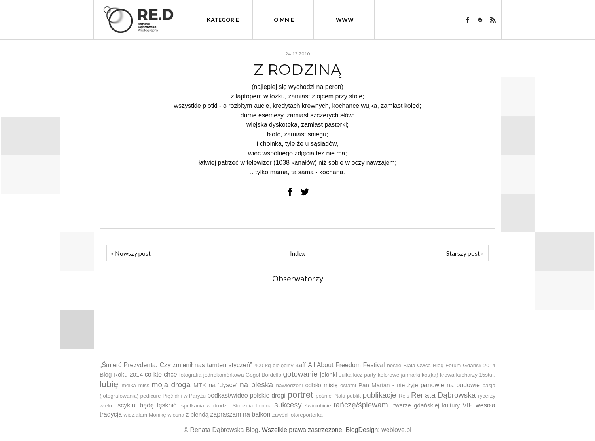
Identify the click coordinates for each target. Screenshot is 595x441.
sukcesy (287, 405)
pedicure (150, 396)
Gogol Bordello (263, 375)
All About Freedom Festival (346, 365)
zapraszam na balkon (240, 414)
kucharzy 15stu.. (475, 375)
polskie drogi (267, 395)
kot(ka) (430, 375)
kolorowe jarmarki (399, 375)
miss (144, 385)
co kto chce (161, 374)
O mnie (284, 19)
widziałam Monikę (144, 415)
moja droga (171, 385)
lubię (109, 384)
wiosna (176, 415)
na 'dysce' (222, 385)
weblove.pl (396, 429)
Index (297, 253)
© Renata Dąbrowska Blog (221, 429)
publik (354, 396)
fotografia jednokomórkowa (211, 375)
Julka (345, 375)
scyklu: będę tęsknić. (147, 405)
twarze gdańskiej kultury (426, 405)
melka (129, 385)
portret (300, 395)
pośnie (324, 396)
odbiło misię (321, 385)
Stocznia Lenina (252, 406)
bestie (394, 365)
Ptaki (339, 396)
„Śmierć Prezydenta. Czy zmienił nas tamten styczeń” (176, 365)
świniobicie (318, 406)
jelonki (328, 374)
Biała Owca (417, 365)
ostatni (348, 385)
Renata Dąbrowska (443, 395)
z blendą (197, 414)
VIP (467, 405)
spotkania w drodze (205, 406)
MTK (199, 385)
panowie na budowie (450, 385)
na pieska (256, 385)
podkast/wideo (227, 395)
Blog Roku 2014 (121, 374)
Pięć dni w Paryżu (184, 396)
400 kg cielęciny (274, 365)
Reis (403, 396)
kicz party (364, 375)
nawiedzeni (289, 385)
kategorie (223, 19)
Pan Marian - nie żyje (388, 385)
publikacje (379, 395)
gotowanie (300, 374)
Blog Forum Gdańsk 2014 (464, 365)
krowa (447, 375)
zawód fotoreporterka (297, 415)
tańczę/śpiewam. (362, 405)
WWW (345, 19)
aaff (300, 365)
